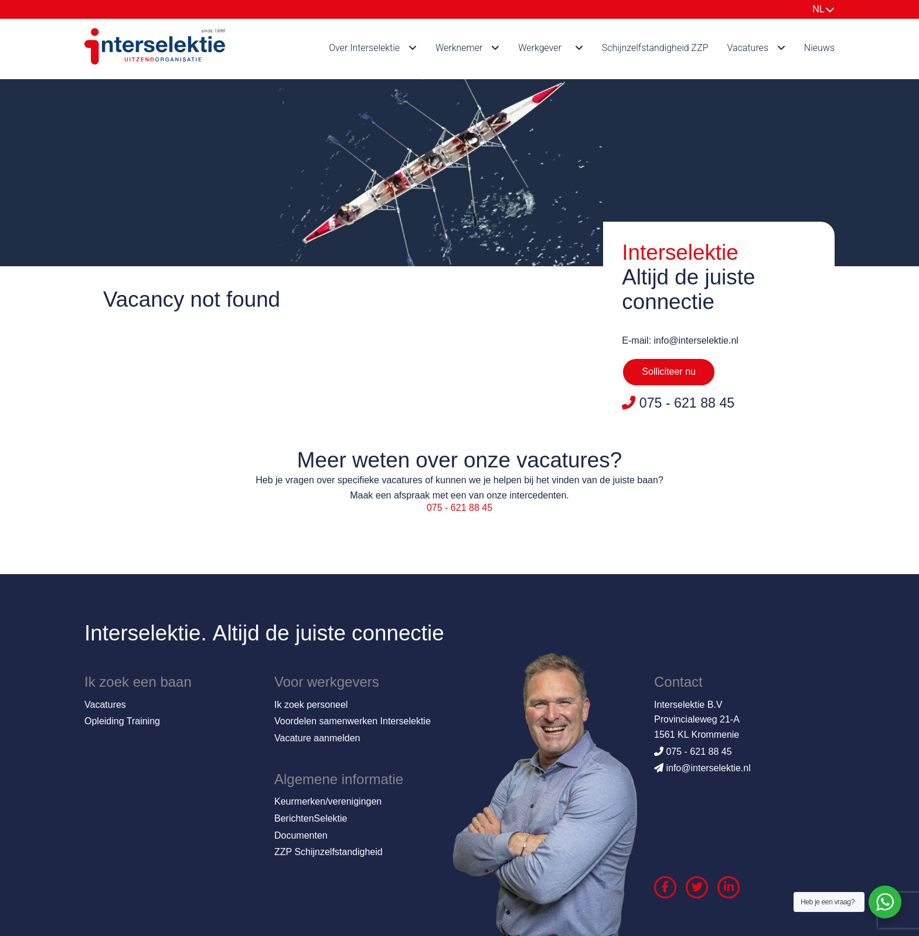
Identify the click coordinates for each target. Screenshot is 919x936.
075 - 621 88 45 (459, 508)
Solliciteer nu (669, 372)
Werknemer (459, 47)
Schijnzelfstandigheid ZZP (655, 47)
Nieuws (819, 47)
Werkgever (539, 47)
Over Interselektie (364, 47)
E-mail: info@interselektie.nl (680, 340)
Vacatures (747, 47)
